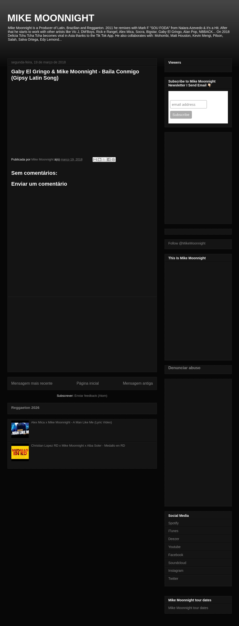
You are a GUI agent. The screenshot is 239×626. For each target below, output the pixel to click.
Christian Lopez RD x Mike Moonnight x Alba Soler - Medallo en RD (78, 445)
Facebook (175, 555)
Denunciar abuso (184, 368)
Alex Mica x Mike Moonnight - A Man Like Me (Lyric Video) (71, 422)
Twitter (173, 578)
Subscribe (179, 95)
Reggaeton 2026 (25, 407)
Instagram (175, 571)
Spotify (173, 523)
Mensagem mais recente (32, 383)
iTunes (173, 531)
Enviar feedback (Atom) (90, 395)
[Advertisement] (82, 334)
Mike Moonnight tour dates (188, 608)
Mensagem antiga (138, 383)
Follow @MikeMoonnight (187, 243)
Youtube (174, 547)
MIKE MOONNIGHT (50, 18)
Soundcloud (177, 563)
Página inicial (88, 383)
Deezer (173, 539)
